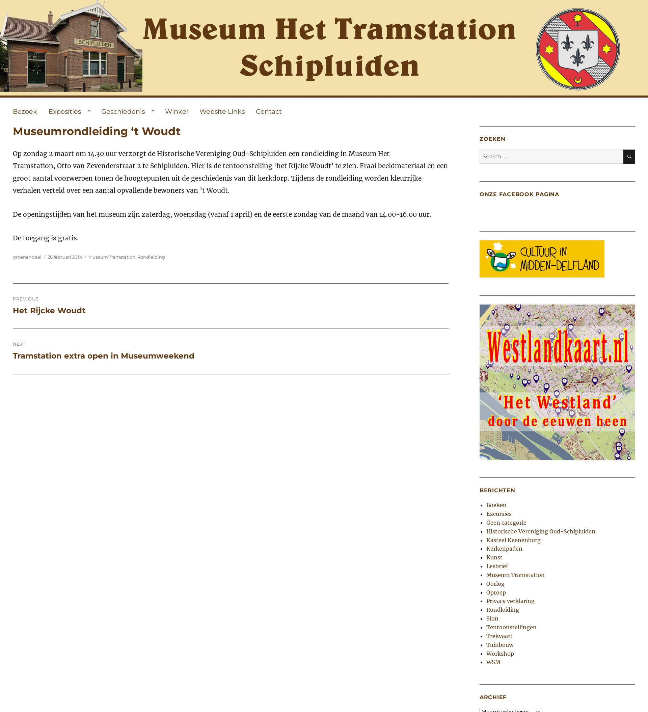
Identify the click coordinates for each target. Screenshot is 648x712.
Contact (269, 111)
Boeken (496, 505)
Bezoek (25, 111)
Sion (492, 618)
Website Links (222, 111)
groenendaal (27, 257)
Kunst (494, 557)
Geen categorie (506, 522)
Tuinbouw (499, 644)
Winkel (176, 111)
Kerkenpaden (504, 548)
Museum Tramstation (111, 257)
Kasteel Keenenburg (513, 540)
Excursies (499, 513)
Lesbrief (497, 566)
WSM (493, 662)
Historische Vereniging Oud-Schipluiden (540, 531)
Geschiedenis (123, 111)
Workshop (500, 653)
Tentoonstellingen (511, 627)
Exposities (65, 111)
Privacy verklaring (510, 601)
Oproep (496, 592)
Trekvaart (499, 636)
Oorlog (495, 583)
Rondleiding (151, 257)
